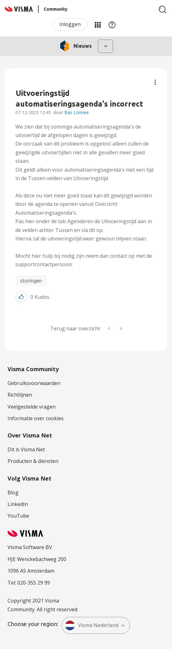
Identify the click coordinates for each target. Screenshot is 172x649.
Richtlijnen (20, 394)
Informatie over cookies (36, 418)
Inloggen (70, 24)
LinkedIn (18, 504)
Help (112, 24)
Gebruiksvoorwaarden (34, 383)
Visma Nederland (91, 625)
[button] (21, 297)
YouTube (18, 515)
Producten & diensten (33, 461)
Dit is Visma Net (26, 449)
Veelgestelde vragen (32, 406)
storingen (31, 280)
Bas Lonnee (76, 112)
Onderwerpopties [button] (155, 82)
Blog (13, 492)
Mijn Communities (97, 24)
